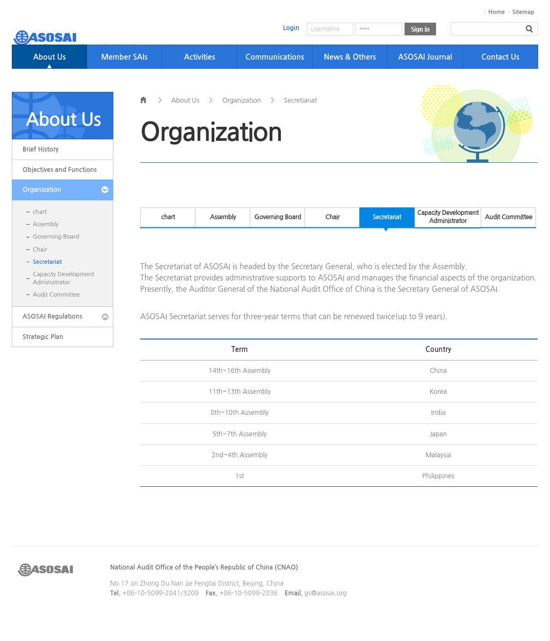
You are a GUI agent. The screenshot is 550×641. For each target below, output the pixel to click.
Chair (40, 250)
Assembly (46, 224)
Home (496, 12)
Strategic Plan (43, 337)
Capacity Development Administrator (63, 278)
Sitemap (523, 12)
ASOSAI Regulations (52, 316)
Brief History (41, 149)
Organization (42, 189)
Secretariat (47, 262)
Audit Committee (56, 295)
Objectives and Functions (60, 170)
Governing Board (56, 237)
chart (40, 212)
